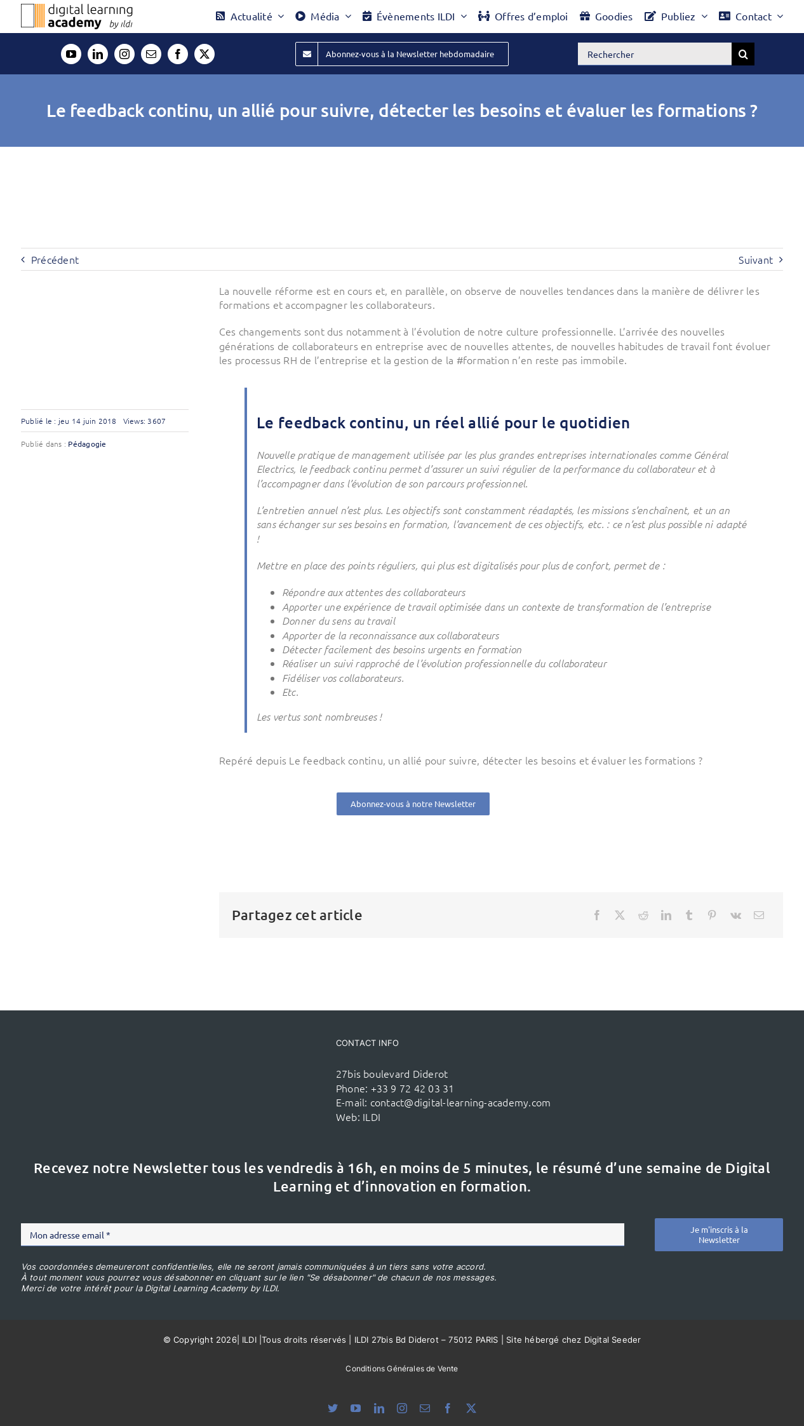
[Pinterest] (711, 915)
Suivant (756, 259)
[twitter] (204, 54)
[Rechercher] (655, 54)
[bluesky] (333, 1408)
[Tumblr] (689, 915)
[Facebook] (597, 915)
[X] (619, 915)
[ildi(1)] (269, 1062)
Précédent (55, 259)
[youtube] (71, 54)
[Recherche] (743, 54)
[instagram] (124, 54)
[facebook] (178, 54)
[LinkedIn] (666, 915)
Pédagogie (87, 443)
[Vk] (735, 915)
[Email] (758, 915)
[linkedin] (98, 54)
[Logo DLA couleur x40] (77, 9)
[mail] (151, 54)
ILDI (371, 1117)
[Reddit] (643, 915)
